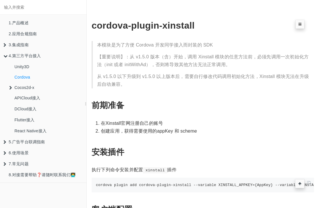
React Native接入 (30, 131)
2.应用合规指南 (23, 33)
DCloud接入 (25, 109)
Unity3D (21, 66)
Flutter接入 (24, 120)
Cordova (22, 77)
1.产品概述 (19, 23)
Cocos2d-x (21, 87)
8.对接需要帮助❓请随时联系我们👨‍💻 (42, 174)
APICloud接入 (27, 98)
